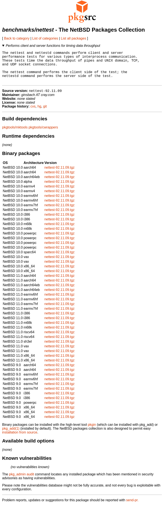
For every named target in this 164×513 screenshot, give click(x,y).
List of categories (45, 38)
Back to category (16, 38)
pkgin (92, 432)
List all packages (73, 38)
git (45, 114)
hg (39, 114)
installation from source (19, 440)
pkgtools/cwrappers (43, 135)
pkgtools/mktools (15, 135)
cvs (33, 114)
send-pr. (132, 507)
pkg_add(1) (10, 436)
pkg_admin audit (21, 482)
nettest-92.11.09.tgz (59, 175)
